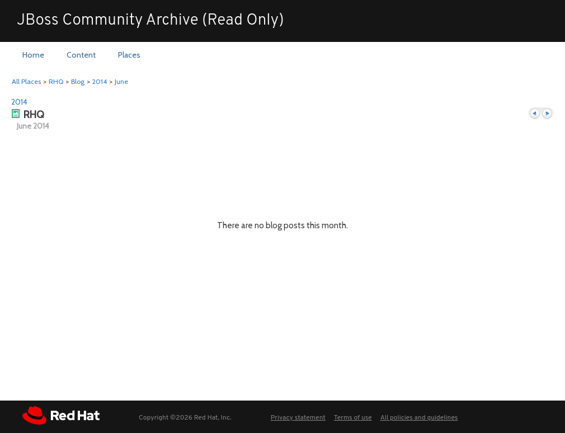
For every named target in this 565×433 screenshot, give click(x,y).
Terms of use (353, 417)
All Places (26, 81)
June (121, 81)
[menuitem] (33, 55)
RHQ (56, 81)
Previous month (535, 114)
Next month (547, 114)
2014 (99, 81)
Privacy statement (298, 417)
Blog (77, 81)
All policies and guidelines (419, 417)
